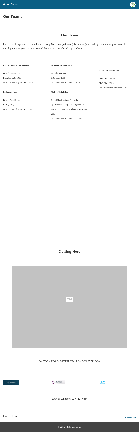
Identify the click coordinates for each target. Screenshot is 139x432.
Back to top (130, 417)
